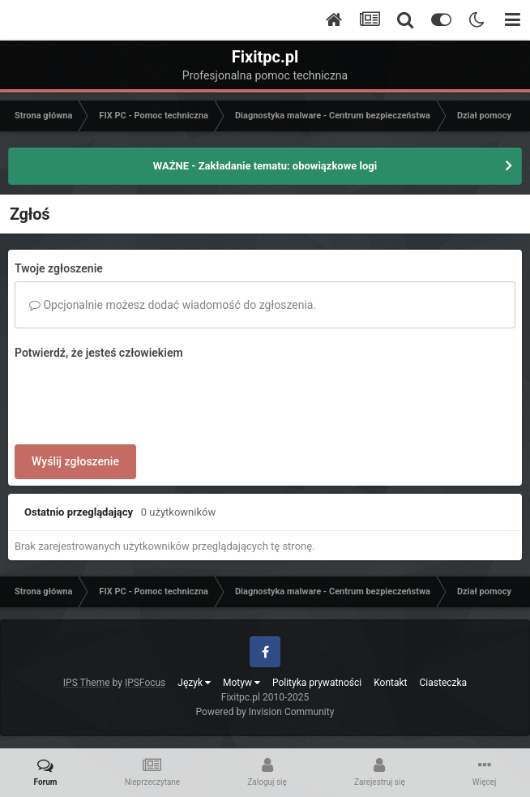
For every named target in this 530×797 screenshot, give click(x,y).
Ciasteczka (444, 682)
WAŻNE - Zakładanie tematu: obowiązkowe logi (265, 166)
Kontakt (390, 682)
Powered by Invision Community (265, 712)
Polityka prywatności (316, 682)
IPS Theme (86, 682)
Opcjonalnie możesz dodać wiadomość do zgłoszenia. (172, 304)
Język (194, 682)
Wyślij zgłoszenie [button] (75, 461)
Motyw (241, 682)
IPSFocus (145, 682)
